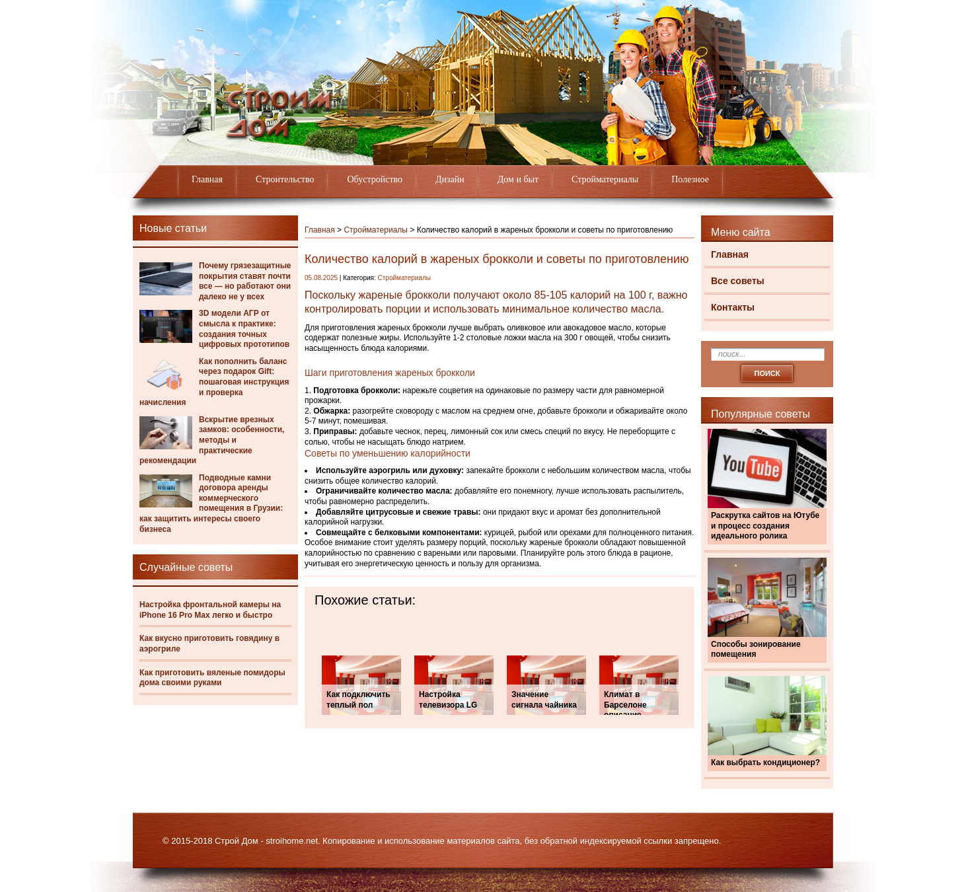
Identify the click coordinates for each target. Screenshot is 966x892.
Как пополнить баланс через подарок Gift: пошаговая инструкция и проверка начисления (214, 382)
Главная (207, 179)
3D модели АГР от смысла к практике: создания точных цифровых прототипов (244, 329)
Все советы (737, 281)
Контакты (733, 307)
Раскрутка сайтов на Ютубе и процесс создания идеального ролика (765, 525)
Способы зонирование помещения (756, 649)
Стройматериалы (605, 179)
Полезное (690, 179)
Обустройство (374, 179)
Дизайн (449, 179)
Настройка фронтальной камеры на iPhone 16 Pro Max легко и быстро (210, 610)
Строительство (285, 179)
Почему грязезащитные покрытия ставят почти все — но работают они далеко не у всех (245, 281)
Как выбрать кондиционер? (765, 762)
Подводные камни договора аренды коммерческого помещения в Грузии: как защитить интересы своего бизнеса (211, 503)
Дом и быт (518, 179)
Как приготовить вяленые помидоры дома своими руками (212, 678)
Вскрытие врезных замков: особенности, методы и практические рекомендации (211, 440)
